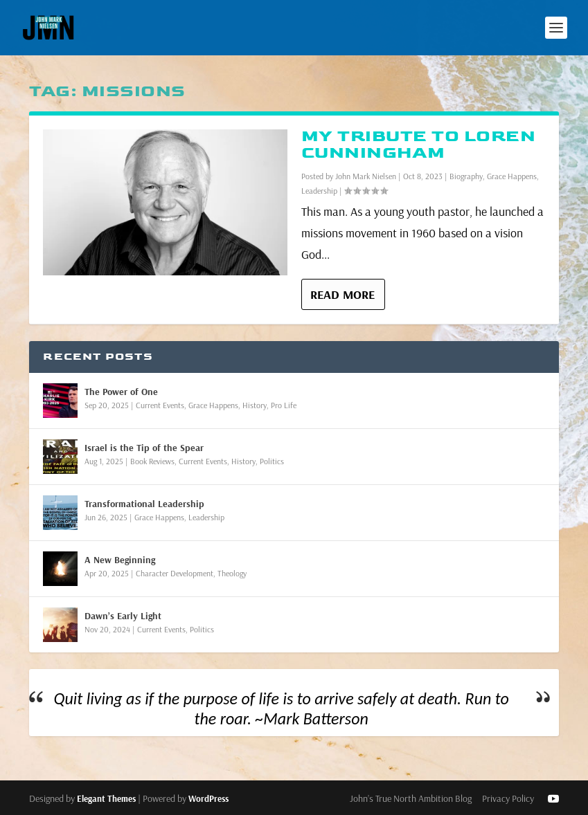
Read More (342, 294)
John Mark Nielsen (365, 176)
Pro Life (283, 405)
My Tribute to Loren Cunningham (418, 144)
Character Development (174, 573)
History (254, 405)
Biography (466, 176)
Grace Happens (512, 176)
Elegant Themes (106, 798)
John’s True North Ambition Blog (411, 798)
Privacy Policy (508, 798)
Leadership (319, 190)
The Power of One (121, 391)
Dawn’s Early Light (122, 616)
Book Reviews (152, 461)
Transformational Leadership (144, 503)
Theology (232, 573)
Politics (272, 461)
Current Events (160, 405)
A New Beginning (119, 559)
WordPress (208, 798)
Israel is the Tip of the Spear (144, 447)
